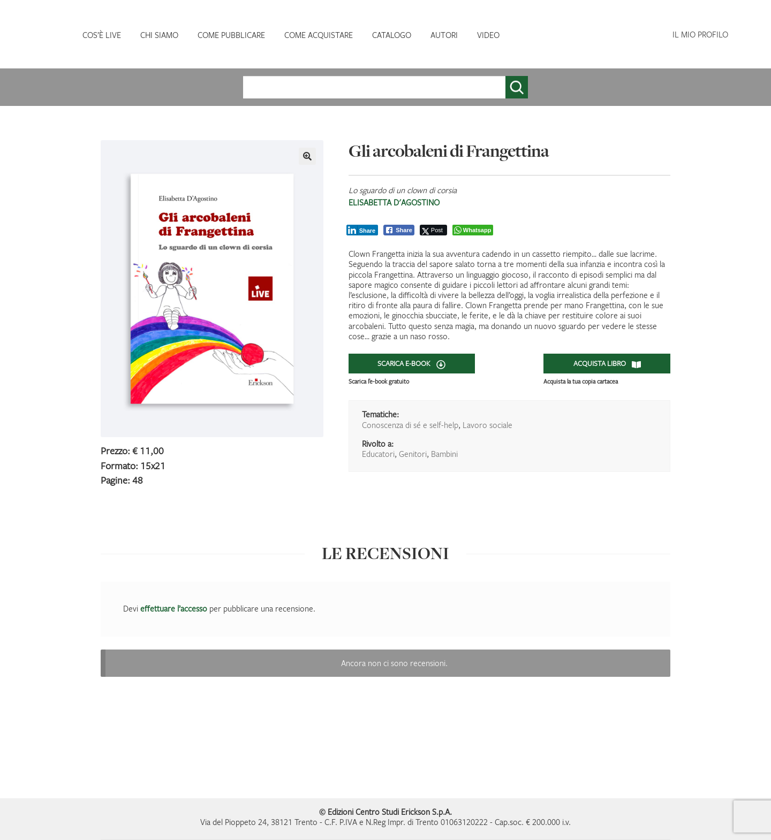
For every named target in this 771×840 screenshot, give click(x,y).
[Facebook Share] (398, 230)
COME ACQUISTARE (318, 34)
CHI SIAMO (159, 34)
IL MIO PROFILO (700, 34)
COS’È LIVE (101, 34)
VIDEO (488, 34)
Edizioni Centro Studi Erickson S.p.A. (390, 811)
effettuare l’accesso (173, 608)
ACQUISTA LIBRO (607, 363)
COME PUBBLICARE (231, 34)
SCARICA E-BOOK (411, 363)
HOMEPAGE (43, 35)
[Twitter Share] (433, 230)
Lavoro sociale (487, 424)
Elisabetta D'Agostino (394, 202)
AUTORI (444, 34)
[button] (307, 156)
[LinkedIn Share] (362, 230)
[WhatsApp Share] (473, 230)
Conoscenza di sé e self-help (410, 424)
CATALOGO (391, 34)
